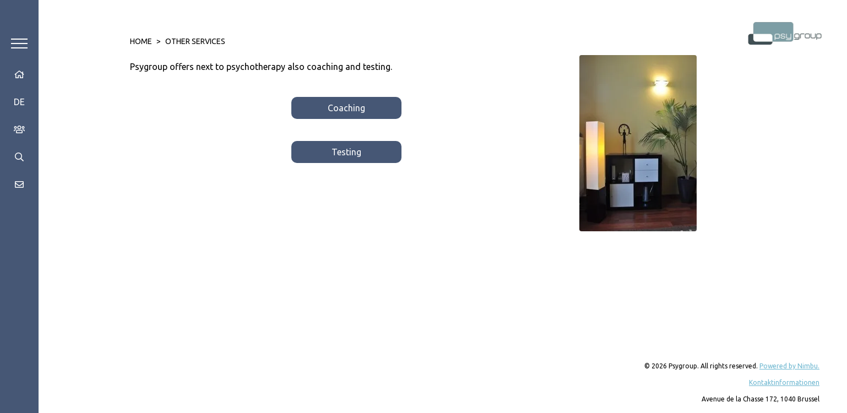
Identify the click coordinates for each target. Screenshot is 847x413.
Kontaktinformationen (784, 382)
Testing (346, 152)
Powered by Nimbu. (789, 365)
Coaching (346, 108)
